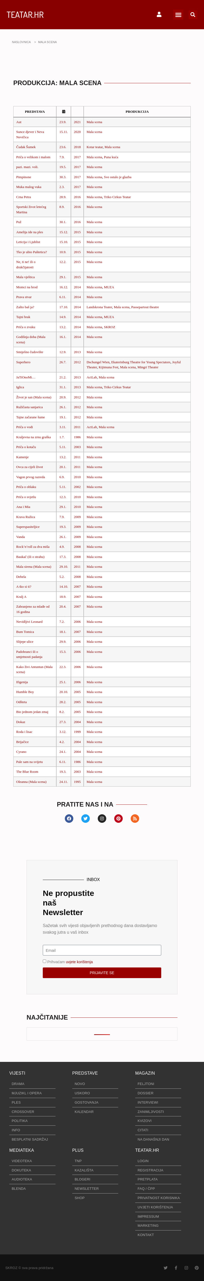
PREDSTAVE (85, 1073)
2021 (77, 122)
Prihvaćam (70, 962)
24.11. (63, 782)
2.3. (62, 187)
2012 (77, 362)
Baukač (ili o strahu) (30, 557)
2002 (77, 487)
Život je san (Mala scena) (33, 397)
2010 (77, 477)
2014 (77, 287)
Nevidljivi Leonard (29, 622)
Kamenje (22, 457)
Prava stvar (24, 297)
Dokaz (20, 722)
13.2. (62, 327)
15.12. (63, 232)
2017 (77, 157)
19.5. (62, 167)
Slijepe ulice (24, 642)
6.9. (62, 477)
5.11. (62, 447)
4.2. (62, 742)
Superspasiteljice (28, 527)
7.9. (62, 157)
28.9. (62, 197)
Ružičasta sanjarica (29, 407)
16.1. (62, 337)
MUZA (109, 287)
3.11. (62, 427)
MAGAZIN (145, 1073)
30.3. (62, 177)
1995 (77, 782)
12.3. (62, 497)
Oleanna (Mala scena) (31, 782)
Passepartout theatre (145, 307)
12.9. (62, 352)
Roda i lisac (24, 732)
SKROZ (109, 327)
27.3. (62, 722)
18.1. (62, 632)
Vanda (20, 537)
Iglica (20, 387)
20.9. (62, 397)
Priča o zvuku (25, 327)
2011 (77, 427)
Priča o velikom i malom (33, 157)
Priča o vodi (24, 427)
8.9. (62, 207)
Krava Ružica (25, 517)
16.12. (63, 287)
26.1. (62, 407)
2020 (77, 132)
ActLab (92, 377)
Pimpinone (23, 177)
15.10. (63, 242)
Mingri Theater (147, 367)
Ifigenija (22, 682)
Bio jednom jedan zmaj (32, 712)
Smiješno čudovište (29, 352)
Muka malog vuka (28, 187)
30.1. (62, 222)
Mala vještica (25, 277)
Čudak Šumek (26, 147)
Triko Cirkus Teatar (117, 197)
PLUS (78, 1150)
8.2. (62, 712)
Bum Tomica (25, 632)
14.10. (63, 587)
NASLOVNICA (21, 42)
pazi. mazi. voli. (27, 167)
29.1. (62, 277)
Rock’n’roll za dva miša (32, 547)
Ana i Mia (23, 507)
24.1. (62, 752)
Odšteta (21, 702)
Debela (21, 577)
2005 (77, 692)
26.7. (62, 362)
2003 (77, 447)
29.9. (62, 642)
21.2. (62, 377)
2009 (77, 517)
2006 (77, 622)
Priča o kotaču (26, 447)
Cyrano (21, 752)
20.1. (62, 467)
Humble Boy (25, 692)
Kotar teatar (95, 147)
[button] (178, 15)
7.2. (62, 622)
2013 (77, 352)
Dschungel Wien (98, 362)
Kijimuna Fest (108, 367)
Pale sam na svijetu (29, 762)
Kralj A (21, 597)
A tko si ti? (23, 587)
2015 (77, 232)
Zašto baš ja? (25, 307)
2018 (77, 147)
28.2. (62, 702)
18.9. (62, 597)
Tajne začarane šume (30, 417)
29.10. (63, 567)
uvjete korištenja (79, 962)
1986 (77, 437)
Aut (19, 122)
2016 (77, 197)
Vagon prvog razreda (30, 477)
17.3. (62, 557)
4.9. (62, 547)
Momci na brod (26, 287)
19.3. (62, 527)
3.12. (62, 732)
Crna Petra (23, 197)
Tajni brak (23, 317)
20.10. (63, 692)
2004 (77, 722)
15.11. (63, 132)
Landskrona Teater (99, 307)
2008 (77, 547)
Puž (19, 222)
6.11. (62, 297)
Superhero (23, 362)
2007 (77, 587)
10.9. (62, 252)
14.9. (62, 317)
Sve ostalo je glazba (117, 177)
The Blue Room (27, 772)
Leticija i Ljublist (28, 242)
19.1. (62, 417)
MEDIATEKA (21, 1150)
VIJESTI (17, 1073)
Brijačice (22, 742)
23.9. (62, 122)
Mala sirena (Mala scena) (33, 567)
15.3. (62, 652)
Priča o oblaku (26, 487)
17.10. (63, 307)
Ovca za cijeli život (29, 467)
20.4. (62, 606)
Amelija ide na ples (29, 232)
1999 (77, 732)
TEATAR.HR (25, 14)
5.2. (62, 577)
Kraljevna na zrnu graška (33, 437)
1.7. (62, 437)
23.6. (62, 147)
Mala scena (94, 122)
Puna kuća (111, 157)
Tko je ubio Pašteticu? (31, 252)
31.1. (62, 387)
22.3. (62, 667)
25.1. (62, 682)
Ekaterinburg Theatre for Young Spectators (141, 362)
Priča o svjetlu (26, 497)
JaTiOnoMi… (25, 377)
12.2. (62, 262)
